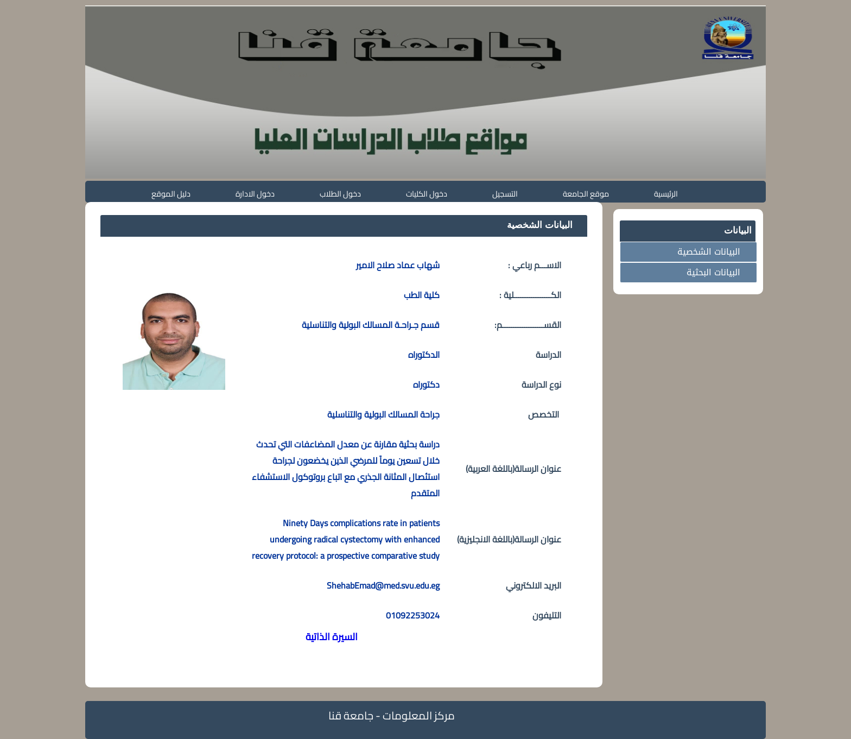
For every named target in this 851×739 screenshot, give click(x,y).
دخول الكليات (426, 193)
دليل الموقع (170, 193)
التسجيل (505, 193)
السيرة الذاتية (332, 637)
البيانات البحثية (713, 272)
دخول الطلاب (340, 193)
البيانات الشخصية (708, 251)
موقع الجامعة (586, 193)
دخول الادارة (255, 193)
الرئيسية (666, 193)
